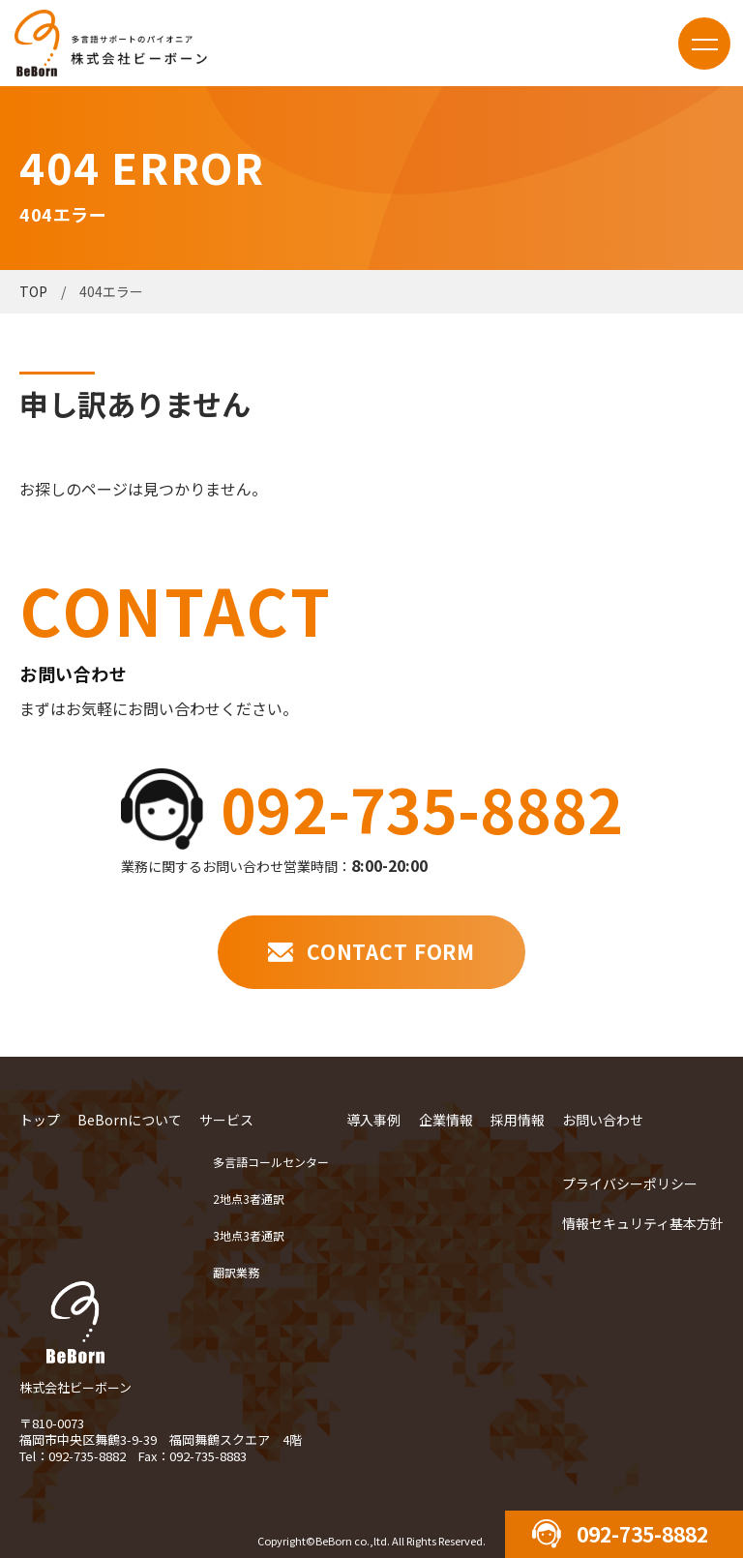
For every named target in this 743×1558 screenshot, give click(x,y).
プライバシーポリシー (630, 1183)
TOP (33, 291)
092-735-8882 (422, 808)
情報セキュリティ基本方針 (643, 1223)
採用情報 (517, 1119)
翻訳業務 (236, 1272)
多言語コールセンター (271, 1162)
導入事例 (373, 1119)
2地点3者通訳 (248, 1198)
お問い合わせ (602, 1119)
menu (704, 43)
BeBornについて (129, 1119)
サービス (226, 1119)
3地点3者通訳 (248, 1235)
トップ (39, 1119)
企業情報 (446, 1119)
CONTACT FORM (391, 951)
